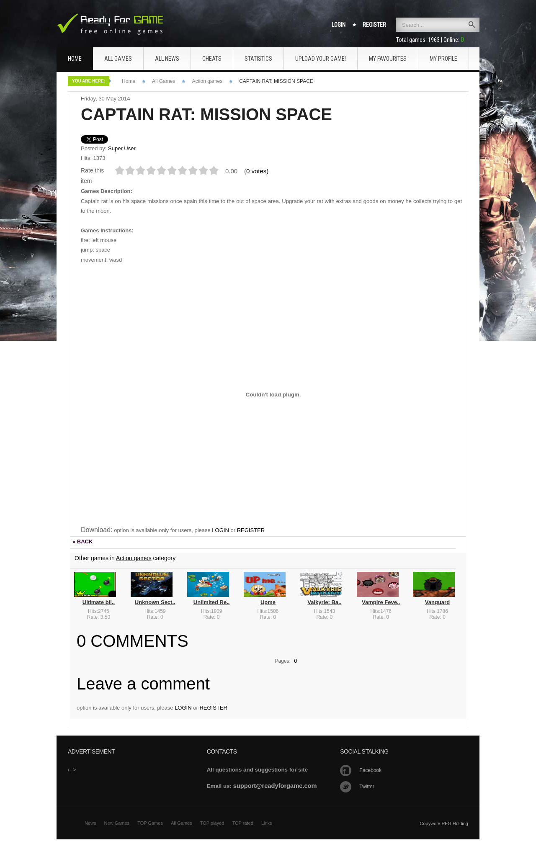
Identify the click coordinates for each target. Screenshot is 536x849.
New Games (117, 823)
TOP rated (242, 823)
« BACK (82, 541)
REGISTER (251, 530)
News (90, 823)
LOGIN (220, 530)
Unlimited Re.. (211, 602)
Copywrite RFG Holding (444, 823)
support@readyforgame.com (275, 785)
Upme (268, 602)
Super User (122, 148)
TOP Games (150, 823)
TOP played (212, 823)
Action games (207, 81)
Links (266, 823)
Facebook (370, 770)
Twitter (366, 787)
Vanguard (437, 602)
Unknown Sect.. (155, 602)
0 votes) (257, 171)
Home (128, 81)
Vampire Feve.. (381, 602)
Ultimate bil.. (98, 602)
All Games (163, 81)
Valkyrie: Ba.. (324, 602)
